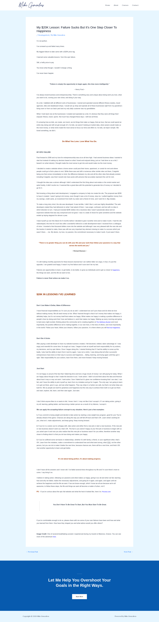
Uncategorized (44, 35)
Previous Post (32, 552)
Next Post (128, 552)
